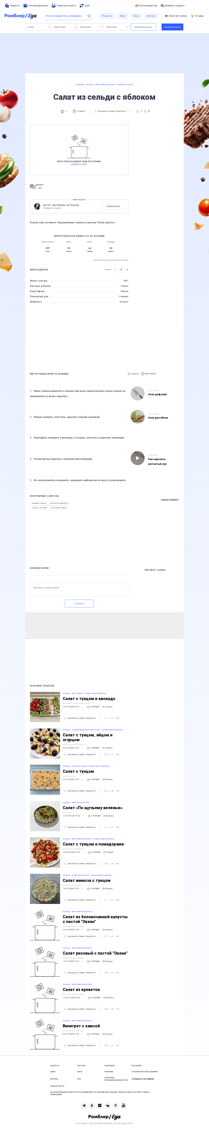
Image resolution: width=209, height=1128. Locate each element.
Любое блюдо (65, 27)
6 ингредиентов (73, 930)
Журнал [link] (54, 1079)
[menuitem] (12, 5)
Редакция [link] (109, 1066)
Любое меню (117, 27)
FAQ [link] (79, 1079)
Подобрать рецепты (172, 27)
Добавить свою (79, 164)
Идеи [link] (53, 1072)
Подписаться (113, 206)
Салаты (39, 27)
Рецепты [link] (54, 1066)
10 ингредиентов (74, 852)
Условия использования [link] (145, 1072)
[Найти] (89, 16)
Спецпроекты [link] (57, 1086)
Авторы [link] (81, 1066)
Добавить (172, 5)
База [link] (79, 1072)
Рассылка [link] (137, 1066)
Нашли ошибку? (170, 500)
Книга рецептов (146, 5)
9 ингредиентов (73, 707)
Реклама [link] (108, 1072)
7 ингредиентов (73, 888)
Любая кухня (91, 27)
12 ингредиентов (74, 816)
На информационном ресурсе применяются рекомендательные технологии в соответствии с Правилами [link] (100, 1093)
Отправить (79, 604)
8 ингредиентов (73, 748)
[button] (148, 374)
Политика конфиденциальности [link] (116, 1079)
